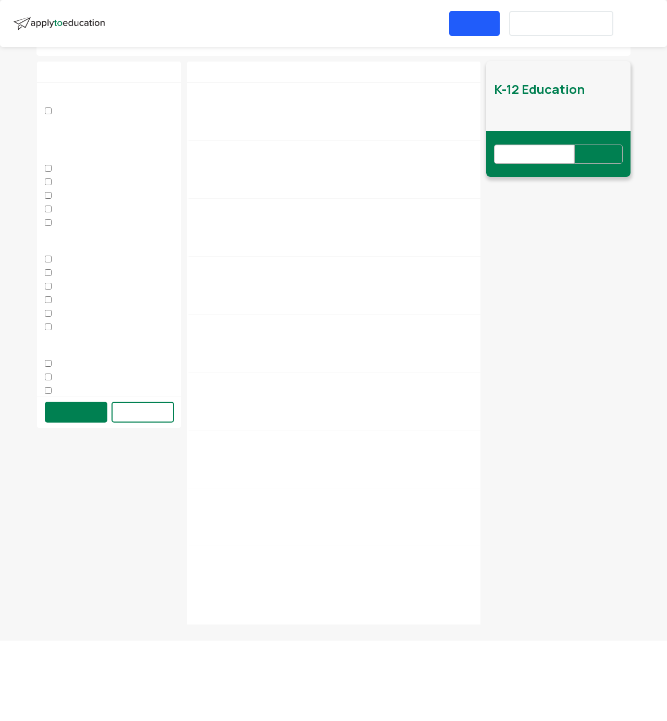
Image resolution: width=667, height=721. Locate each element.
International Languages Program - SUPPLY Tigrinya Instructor (311, 498)
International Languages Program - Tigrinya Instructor (297, 556)
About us (44, 667)
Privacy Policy (375, 667)
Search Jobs (146, 23)
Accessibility (616, 667)
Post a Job (331, 23)
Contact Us (155, 667)
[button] (266, 23)
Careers (264, 667)
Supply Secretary (228, 324)
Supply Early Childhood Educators (258, 208)
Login (474, 23)
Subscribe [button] (598, 154)
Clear (143, 411)
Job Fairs (205, 23)
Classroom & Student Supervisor (255, 266)
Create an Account (561, 23)
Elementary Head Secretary (247, 93)
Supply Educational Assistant (249, 440)
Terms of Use (496, 667)
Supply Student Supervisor (245, 150)
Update (76, 411)
